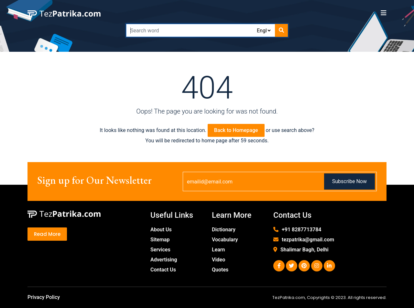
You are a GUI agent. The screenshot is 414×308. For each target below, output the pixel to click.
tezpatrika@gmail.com (308, 239)
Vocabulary (225, 239)
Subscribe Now (349, 181)
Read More (47, 234)
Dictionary (223, 229)
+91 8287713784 (301, 229)
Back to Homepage (236, 130)
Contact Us (163, 270)
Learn (218, 250)
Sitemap (159, 239)
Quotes (220, 270)
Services (160, 250)
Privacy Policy (43, 297)
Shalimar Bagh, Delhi (304, 250)
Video (218, 260)
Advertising (163, 260)
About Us (161, 229)
